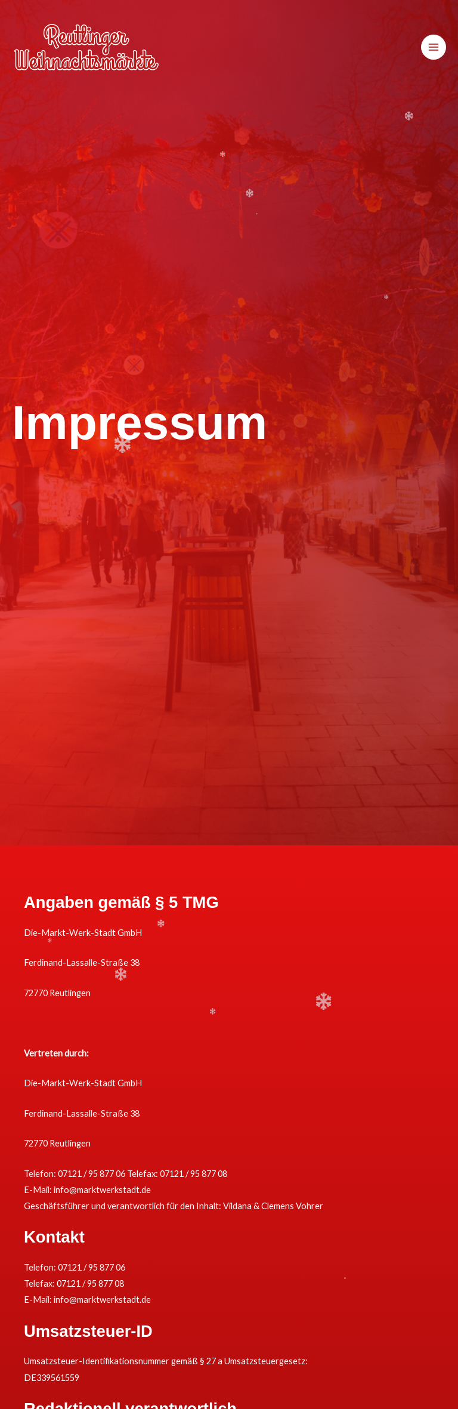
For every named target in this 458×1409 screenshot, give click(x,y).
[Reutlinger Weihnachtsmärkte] (86, 47)
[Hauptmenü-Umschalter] (433, 47)
